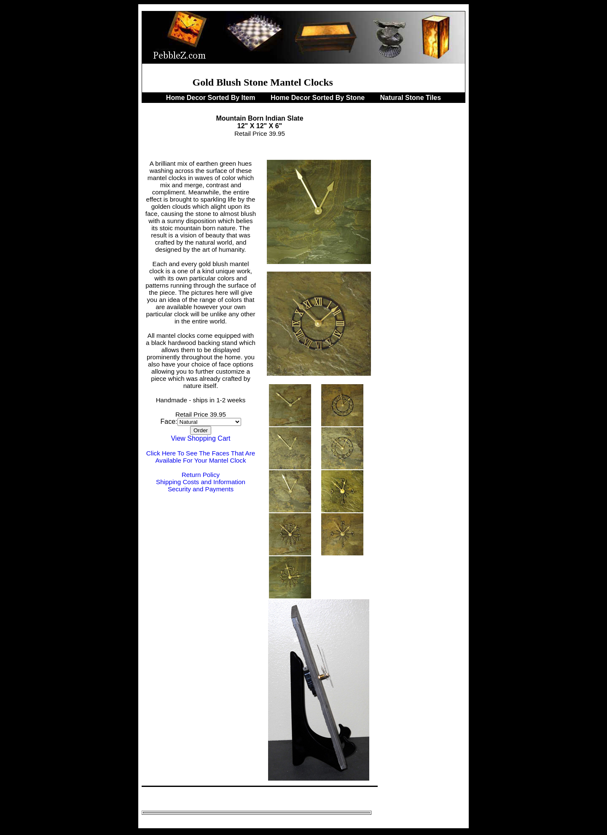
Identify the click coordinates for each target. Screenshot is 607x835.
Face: (168, 421)
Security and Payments (201, 489)
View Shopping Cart (200, 438)
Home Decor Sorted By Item (211, 97)
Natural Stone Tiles (410, 97)
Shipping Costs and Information (200, 481)
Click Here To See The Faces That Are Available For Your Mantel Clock (200, 457)
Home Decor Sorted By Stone (319, 97)
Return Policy (201, 474)
